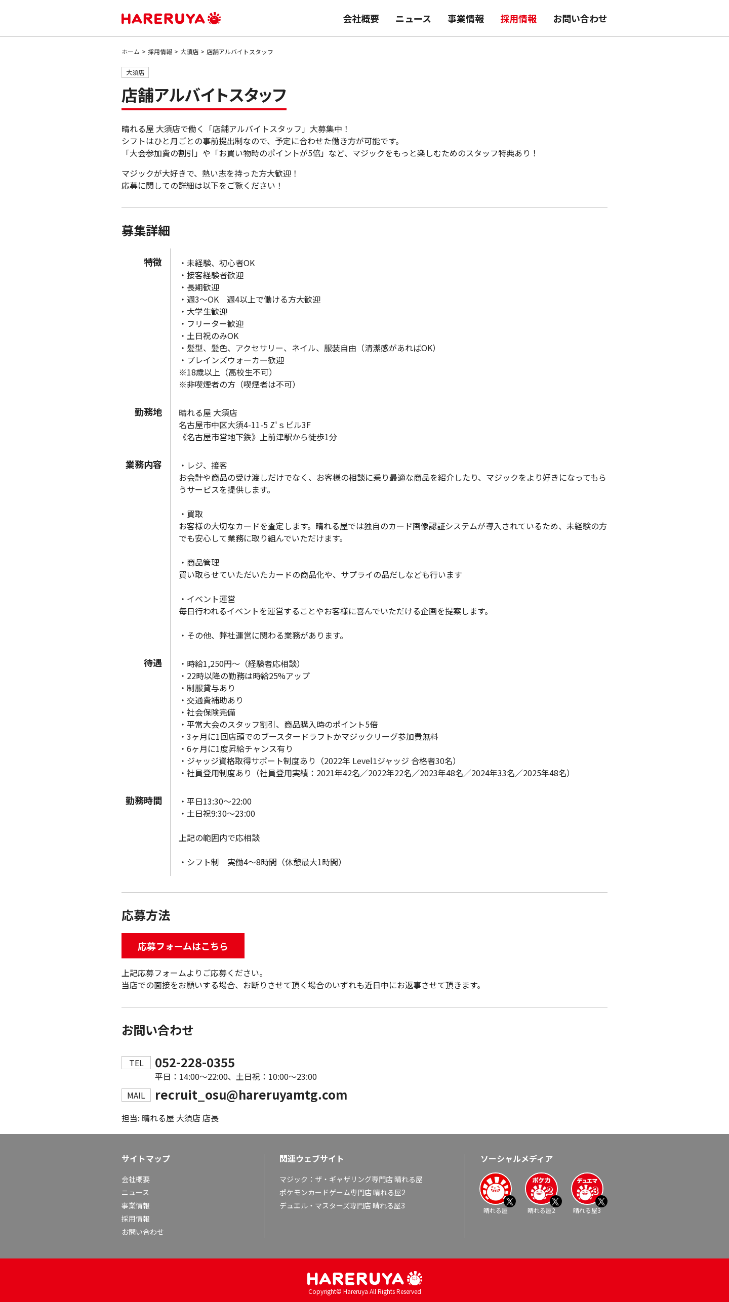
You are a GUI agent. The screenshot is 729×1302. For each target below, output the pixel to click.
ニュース (413, 18)
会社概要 (361, 18)
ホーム (131, 51)
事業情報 (466, 18)
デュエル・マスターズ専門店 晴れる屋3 (342, 1205)
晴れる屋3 (587, 1192)
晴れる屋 (495, 1192)
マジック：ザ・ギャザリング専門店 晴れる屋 (351, 1179)
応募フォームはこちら (183, 945)
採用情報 (518, 18)
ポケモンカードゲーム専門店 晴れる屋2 (342, 1192)
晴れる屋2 (541, 1192)
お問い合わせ (580, 18)
